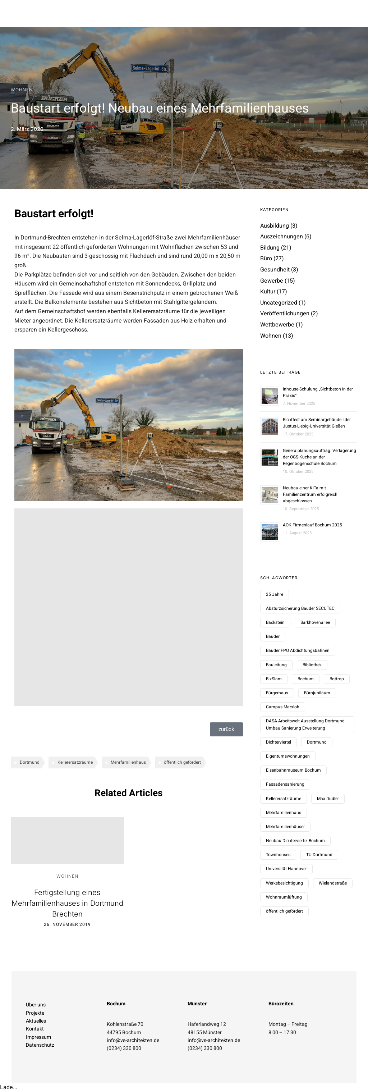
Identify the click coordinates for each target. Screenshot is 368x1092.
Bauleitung (276, 665)
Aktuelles (36, 1021)
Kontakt (35, 1029)
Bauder (273, 636)
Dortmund (30, 762)
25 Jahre (274, 594)
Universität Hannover (286, 868)
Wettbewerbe (277, 324)
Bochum (306, 679)
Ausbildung (274, 225)
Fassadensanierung (285, 784)
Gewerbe (271, 281)
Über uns (36, 1005)
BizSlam (274, 679)
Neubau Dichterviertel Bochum (295, 840)
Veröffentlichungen (284, 313)
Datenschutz (40, 1045)
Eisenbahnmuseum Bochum (293, 770)
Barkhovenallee (315, 622)
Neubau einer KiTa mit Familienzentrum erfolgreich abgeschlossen (310, 494)
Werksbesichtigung (284, 883)
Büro (266, 258)
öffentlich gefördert (182, 762)
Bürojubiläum (317, 693)
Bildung (270, 247)
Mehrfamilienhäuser (285, 826)
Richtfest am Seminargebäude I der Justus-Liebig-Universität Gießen (317, 422)
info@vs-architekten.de (133, 1040)
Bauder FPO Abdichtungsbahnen (298, 650)
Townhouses (278, 854)
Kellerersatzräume (75, 762)
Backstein (275, 622)
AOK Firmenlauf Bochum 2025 (312, 525)
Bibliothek (312, 665)
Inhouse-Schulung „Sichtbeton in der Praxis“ (318, 392)
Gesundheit (275, 269)
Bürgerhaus (277, 693)
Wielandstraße (333, 883)
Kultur (267, 291)
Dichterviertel (278, 742)
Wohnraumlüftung (284, 897)
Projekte (35, 1013)
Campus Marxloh (282, 707)
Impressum (38, 1037)
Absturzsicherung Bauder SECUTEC (300, 608)
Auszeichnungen (281, 236)
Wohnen (22, 89)
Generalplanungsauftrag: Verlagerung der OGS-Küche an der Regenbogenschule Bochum (319, 457)
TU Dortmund (319, 854)
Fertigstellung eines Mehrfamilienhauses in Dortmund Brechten (67, 903)
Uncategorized (278, 302)
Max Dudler (328, 798)
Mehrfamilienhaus (128, 762)
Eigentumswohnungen (288, 756)
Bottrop (337, 679)
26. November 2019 (67, 924)
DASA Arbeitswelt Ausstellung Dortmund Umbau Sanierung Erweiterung (305, 724)
